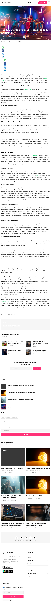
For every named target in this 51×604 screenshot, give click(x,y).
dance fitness (12, 109)
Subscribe (43, 2)
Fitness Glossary (7, 599)
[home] (6, 3)
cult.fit (8, 91)
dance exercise (17, 325)
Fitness (3, 26)
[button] (30, 3)
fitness (5, 325)
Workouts (10, 325)
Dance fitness (28, 89)
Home (2, 41)
